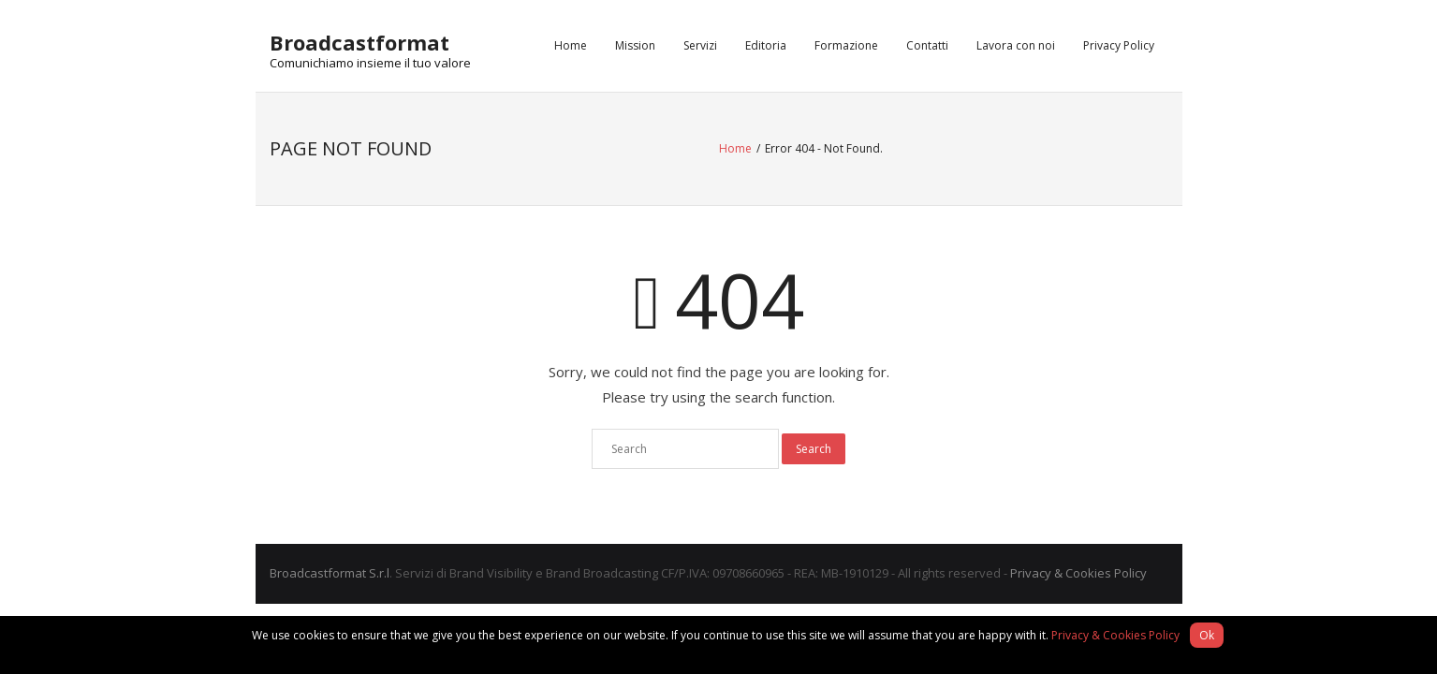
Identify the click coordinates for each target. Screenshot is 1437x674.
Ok (1206, 635)
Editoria (765, 45)
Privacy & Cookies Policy (1078, 572)
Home (570, 45)
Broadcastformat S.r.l (329, 572)
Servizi (700, 45)
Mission (635, 45)
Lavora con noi (1015, 45)
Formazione (846, 45)
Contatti (927, 45)
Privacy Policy (1118, 45)
